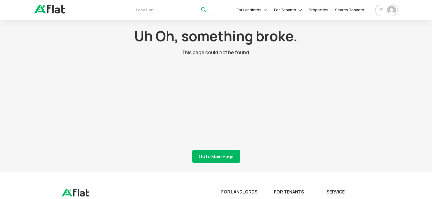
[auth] (49, 12)
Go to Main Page (216, 156)
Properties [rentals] (318, 9)
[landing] (75, 195)
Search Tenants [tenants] (349, 9)
